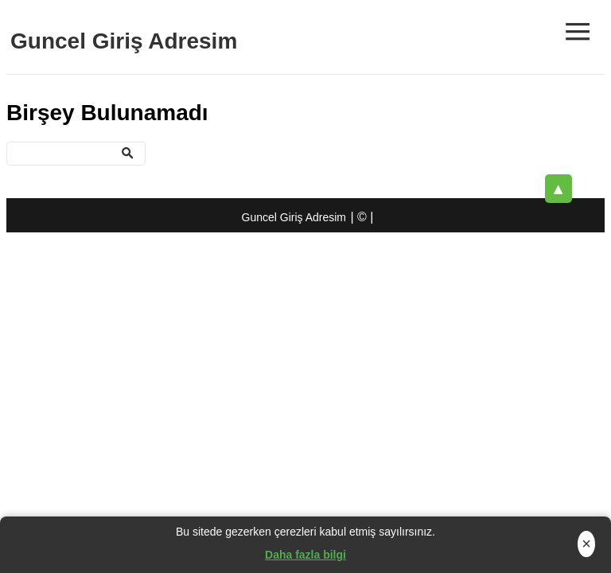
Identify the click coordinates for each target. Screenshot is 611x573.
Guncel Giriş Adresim (123, 41)
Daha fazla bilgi (305, 554)
